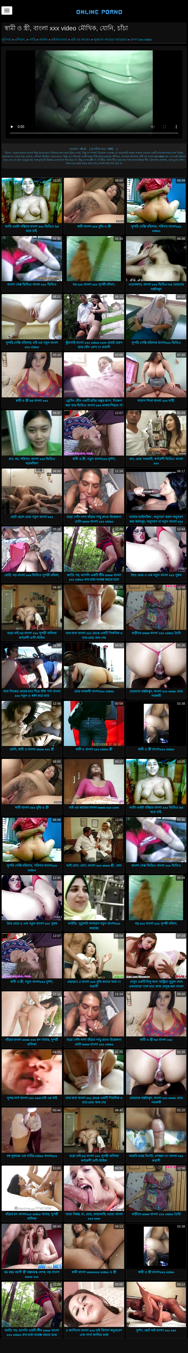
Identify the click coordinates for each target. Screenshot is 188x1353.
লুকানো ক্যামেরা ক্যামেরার (110, 39)
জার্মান (43, 39)
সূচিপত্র (6, 39)
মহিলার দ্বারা (59, 39)
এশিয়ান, (20, 39)
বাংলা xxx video (141, 39)
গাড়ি (32, 39)
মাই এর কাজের (80, 39)
